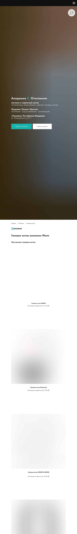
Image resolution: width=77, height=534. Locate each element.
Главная (13, 223)
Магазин (21, 223)
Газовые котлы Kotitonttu (38, 387)
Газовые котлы (30, 223)
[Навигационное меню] (74, 3)
